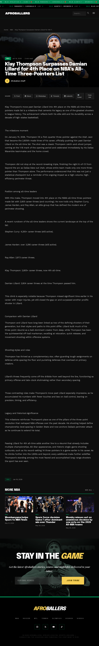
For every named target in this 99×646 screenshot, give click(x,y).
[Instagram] (37, 626)
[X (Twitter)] (45, 626)
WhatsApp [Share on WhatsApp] (41, 96)
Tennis (45, 618)
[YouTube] (53, 626)
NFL (36, 618)
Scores (69, 618)
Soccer (26, 618)
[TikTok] (61, 626)
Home (6, 30)
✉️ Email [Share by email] (79, 96)
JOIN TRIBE (73, 581)
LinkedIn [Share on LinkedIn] (68, 96)
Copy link (90, 96)
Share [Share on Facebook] (28, 96)
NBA (11, 30)
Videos (80, 618)
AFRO (49, 608)
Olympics (57, 618)
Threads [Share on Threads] (55, 96)
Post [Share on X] (17, 96)
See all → (89, 490)
